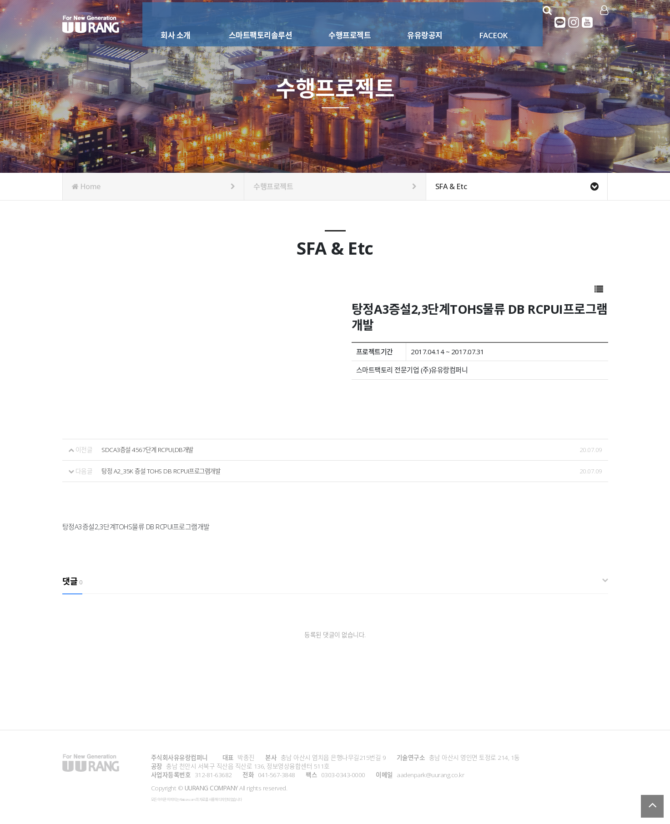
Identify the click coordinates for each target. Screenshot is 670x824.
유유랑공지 (419, 21)
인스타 (574, 22)
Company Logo (90, 24)
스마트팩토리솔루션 (255, 21)
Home (153, 186)
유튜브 (588, 22)
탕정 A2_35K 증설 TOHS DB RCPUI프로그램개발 (163, 470)
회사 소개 (170, 21)
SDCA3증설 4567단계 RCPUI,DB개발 (148, 449)
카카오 (560, 22)
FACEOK (488, 21)
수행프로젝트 (344, 21)
